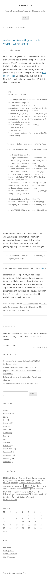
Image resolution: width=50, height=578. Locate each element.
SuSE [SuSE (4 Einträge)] (41, 493)
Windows (7, 461)
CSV (40, 307)
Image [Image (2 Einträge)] (16, 483)
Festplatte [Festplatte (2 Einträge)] (36, 480)
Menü (25, 18)
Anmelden (7, 547)
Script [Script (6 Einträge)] (30, 491)
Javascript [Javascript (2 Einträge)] (6, 486)
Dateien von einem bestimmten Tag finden (20, 367)
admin (44, 304)
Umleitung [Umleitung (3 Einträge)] (7, 497)
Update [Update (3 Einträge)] (22, 497)
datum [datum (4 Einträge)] (34, 478)
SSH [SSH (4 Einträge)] (13, 493)
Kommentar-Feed (10, 554)
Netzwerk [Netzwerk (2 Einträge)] (12, 489)
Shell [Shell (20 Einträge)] (37, 491)
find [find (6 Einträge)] (43, 480)
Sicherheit (7, 445)
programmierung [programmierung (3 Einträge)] (19, 492)
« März (5, 531)
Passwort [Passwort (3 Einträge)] (39, 488)
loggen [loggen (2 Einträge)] (44, 486)
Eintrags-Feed (8, 550)
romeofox (25, 5)
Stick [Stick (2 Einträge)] (36, 494)
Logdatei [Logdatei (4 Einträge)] (37, 486)
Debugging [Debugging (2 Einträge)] (41, 478)
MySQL (6, 429)
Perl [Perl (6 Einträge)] (5, 491)
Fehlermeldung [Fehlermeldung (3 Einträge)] (27, 480)
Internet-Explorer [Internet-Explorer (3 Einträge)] (26, 482)
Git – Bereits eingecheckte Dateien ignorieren (21, 383)
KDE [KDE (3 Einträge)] (12, 486)
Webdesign (7, 458)
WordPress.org (9, 557)
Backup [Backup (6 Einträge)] (7, 477)
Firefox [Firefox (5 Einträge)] (6, 482)
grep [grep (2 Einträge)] (12, 483)
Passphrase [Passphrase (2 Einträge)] (31, 489)
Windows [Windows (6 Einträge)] (8, 499)
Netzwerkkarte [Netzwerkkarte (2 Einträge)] (22, 489)
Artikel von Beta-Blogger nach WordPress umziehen (21, 42)
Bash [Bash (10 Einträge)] (15, 477)
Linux (5, 426)
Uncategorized (9, 455)
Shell (5, 442)
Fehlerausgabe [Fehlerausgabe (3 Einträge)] (14, 480)
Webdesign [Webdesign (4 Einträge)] (31, 497)
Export (6, 310)
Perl (4, 436)
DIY (4, 410)
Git (4, 416)
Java (4, 420)
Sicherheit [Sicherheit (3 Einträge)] (7, 494)
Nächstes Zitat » (40, 347)
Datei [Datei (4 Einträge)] (28, 478)
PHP (17, 310)
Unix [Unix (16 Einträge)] (15, 496)
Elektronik (7, 413)
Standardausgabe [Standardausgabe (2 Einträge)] (22, 494)
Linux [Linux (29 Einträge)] (28, 485)
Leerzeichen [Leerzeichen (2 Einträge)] (18, 486)
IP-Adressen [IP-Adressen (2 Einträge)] (37, 483)
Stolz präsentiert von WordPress (15, 573)
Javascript (7, 423)
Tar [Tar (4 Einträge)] (45, 493)
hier (43, 268)
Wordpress (24, 310)
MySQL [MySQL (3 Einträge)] (6, 488)
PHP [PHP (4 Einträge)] (10, 491)
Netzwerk (7, 432)
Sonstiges (12, 307)
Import (12, 310)
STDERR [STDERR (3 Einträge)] (31, 494)
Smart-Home (8, 449)
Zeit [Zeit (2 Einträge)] (15, 500)
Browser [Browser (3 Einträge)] (22, 478)
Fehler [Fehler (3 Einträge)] (5, 480)
